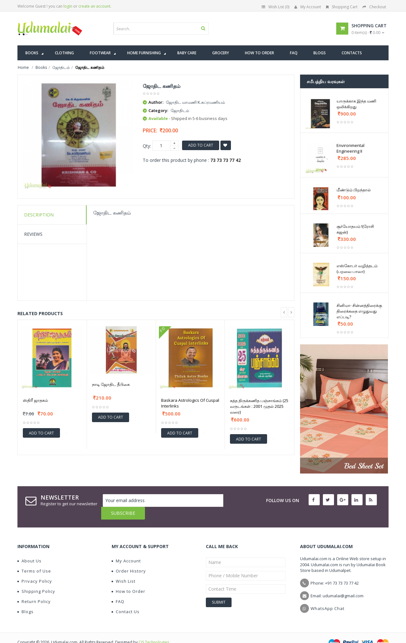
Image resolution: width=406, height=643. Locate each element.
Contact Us (126, 599)
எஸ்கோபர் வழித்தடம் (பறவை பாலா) (357, 268)
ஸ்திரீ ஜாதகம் (35, 400)
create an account (94, 6)
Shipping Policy (36, 578)
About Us (29, 548)
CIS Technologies (154, 629)
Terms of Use (34, 558)
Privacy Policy (34, 568)
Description (39, 215)
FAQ (118, 589)
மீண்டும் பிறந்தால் (354, 190)
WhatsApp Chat (327, 596)
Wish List (123, 568)
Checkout (374, 7)
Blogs (25, 599)
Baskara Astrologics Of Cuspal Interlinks (190, 403)
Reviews (33, 234)
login (67, 6)
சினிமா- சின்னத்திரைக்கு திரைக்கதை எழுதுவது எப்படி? (359, 311)
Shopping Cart (341, 7)
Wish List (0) (275, 7)
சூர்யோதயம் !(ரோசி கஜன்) (355, 229)
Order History (129, 558)
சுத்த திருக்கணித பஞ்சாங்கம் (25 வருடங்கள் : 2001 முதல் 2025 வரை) (259, 406)
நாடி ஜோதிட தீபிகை (111, 384)
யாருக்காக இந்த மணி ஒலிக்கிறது (356, 103)
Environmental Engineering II (350, 148)
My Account (307, 7)
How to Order (128, 578)
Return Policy (34, 589)
